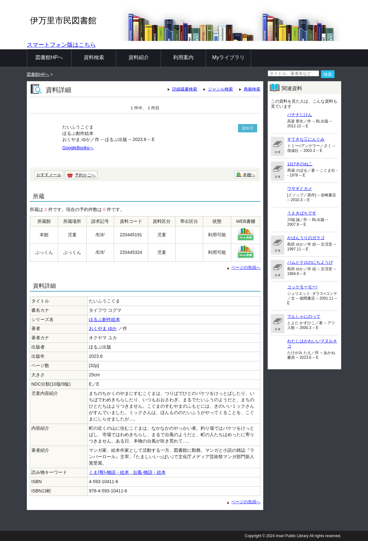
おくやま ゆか (103, 328)
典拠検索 (252, 89)
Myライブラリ (228, 57)
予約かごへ (85, 175)
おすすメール (48, 174)
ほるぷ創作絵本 (104, 319)
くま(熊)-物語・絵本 (109, 472)
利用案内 (183, 57)
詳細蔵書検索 (184, 89)
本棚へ (249, 174)
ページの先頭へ (245, 267)
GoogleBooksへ (78, 147)
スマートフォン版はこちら (61, 45)
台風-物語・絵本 (149, 472)
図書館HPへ (49, 57)
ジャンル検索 (220, 89)
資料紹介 (138, 57)
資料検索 (94, 57)
